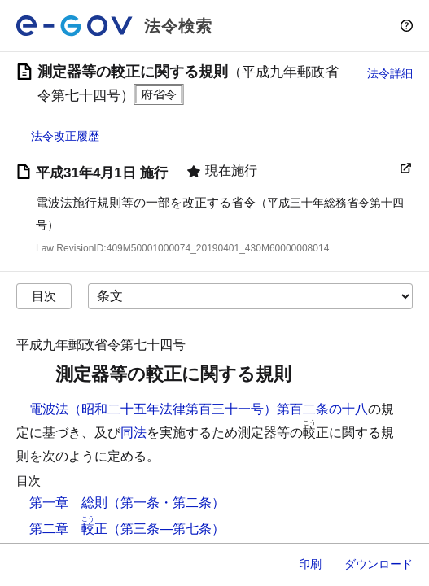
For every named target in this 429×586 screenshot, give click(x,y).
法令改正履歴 (65, 135)
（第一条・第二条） (166, 502)
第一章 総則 (68, 502)
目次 (44, 296)
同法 (133, 433)
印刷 (310, 564)
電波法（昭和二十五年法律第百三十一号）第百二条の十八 (198, 409)
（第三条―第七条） (166, 529)
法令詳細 (390, 73)
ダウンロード (378, 564)
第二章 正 (68, 529)
